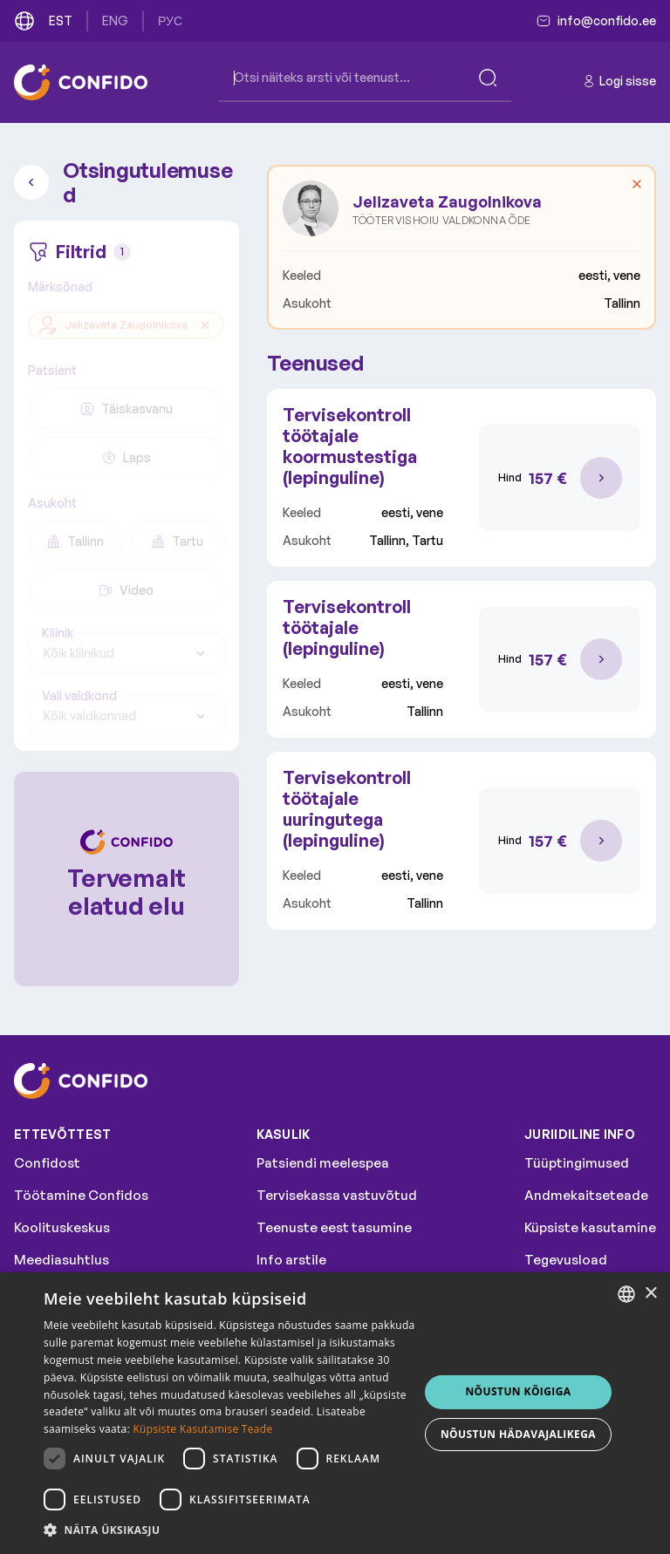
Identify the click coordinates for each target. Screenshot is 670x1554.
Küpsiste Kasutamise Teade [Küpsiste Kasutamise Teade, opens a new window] (202, 1428)
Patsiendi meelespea (322, 1163)
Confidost (47, 1163)
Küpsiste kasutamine (590, 1227)
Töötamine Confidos (81, 1195)
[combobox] (126, 653)
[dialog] (335, 1413)
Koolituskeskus (62, 1227)
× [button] (650, 1293)
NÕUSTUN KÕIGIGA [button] (518, 1391)
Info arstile (291, 1259)
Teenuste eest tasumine (334, 1227)
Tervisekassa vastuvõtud (336, 1195)
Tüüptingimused (576, 1163)
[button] (230, 1530)
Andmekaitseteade (586, 1195)
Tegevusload (565, 1259)
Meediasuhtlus (61, 1259)
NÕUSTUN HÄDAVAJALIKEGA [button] (518, 1434)
